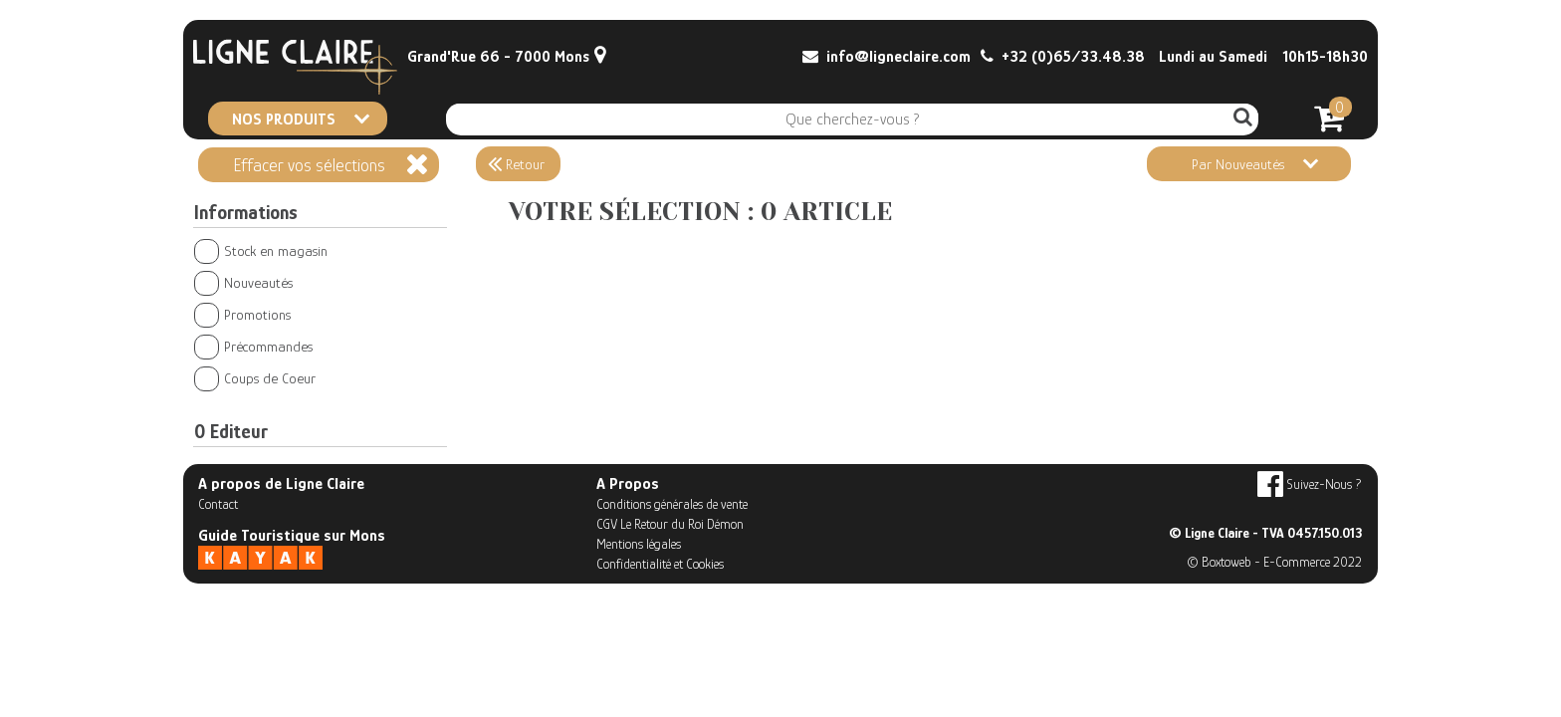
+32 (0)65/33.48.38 (1063, 57)
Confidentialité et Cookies (660, 564)
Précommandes (253, 346)
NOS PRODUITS (300, 118)
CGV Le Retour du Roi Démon (670, 524)
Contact (218, 504)
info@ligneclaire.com (886, 57)
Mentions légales (638, 544)
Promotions (242, 314)
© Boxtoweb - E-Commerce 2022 (1274, 562)
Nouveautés (243, 282)
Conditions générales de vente (672, 504)
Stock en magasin (261, 250)
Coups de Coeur (255, 377)
